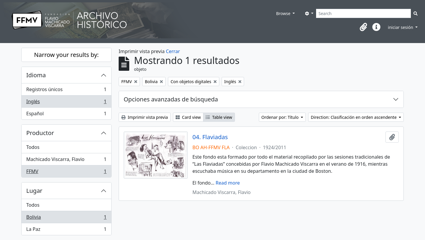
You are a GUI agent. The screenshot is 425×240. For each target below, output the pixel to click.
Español (66, 114)
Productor (40, 133)
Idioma (36, 75)
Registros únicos (66, 91)
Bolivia (66, 218)
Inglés (66, 103)
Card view (188, 117)
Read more (228, 183)
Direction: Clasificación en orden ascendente (354, 117)
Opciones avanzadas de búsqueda (171, 99)
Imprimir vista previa (144, 117)
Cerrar (173, 51)
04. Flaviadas (210, 137)
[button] (363, 27)
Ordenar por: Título (280, 117)
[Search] (363, 13)
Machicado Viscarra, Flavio (66, 160)
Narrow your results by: (66, 55)
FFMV (66, 172)
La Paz (66, 230)
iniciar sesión (401, 27)
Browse (283, 13)
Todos (33, 147)
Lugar (34, 191)
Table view (219, 117)
